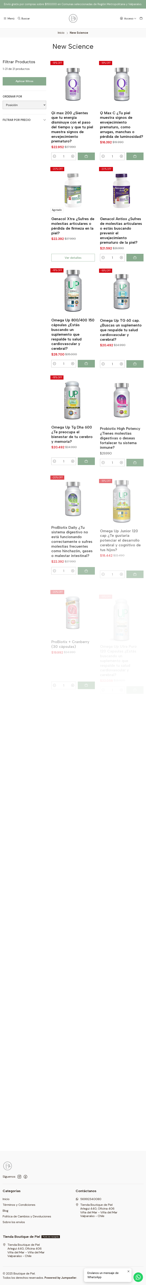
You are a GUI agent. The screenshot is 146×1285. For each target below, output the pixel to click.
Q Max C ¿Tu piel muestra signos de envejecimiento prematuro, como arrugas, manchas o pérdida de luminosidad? (121, 125)
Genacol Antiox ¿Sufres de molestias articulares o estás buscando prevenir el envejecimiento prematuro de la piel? (121, 247)
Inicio (61, 32)
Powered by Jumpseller (60, 1277)
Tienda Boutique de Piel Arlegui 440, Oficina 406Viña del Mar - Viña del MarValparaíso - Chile (96, 1210)
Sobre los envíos (14, 1222)
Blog (5, 1211)
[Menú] (9, 18)
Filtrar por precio (24, 120)
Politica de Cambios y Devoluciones (27, 1216)
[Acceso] (128, 18)
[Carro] (141, 18)
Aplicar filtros (24, 81)
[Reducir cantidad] (55, 156)
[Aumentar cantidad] (73, 156)
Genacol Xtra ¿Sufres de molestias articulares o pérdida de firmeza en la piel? (72, 237)
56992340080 (88, 1199)
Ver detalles (73, 269)
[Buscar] (24, 18)
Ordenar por (12, 96)
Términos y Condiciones (19, 1205)
